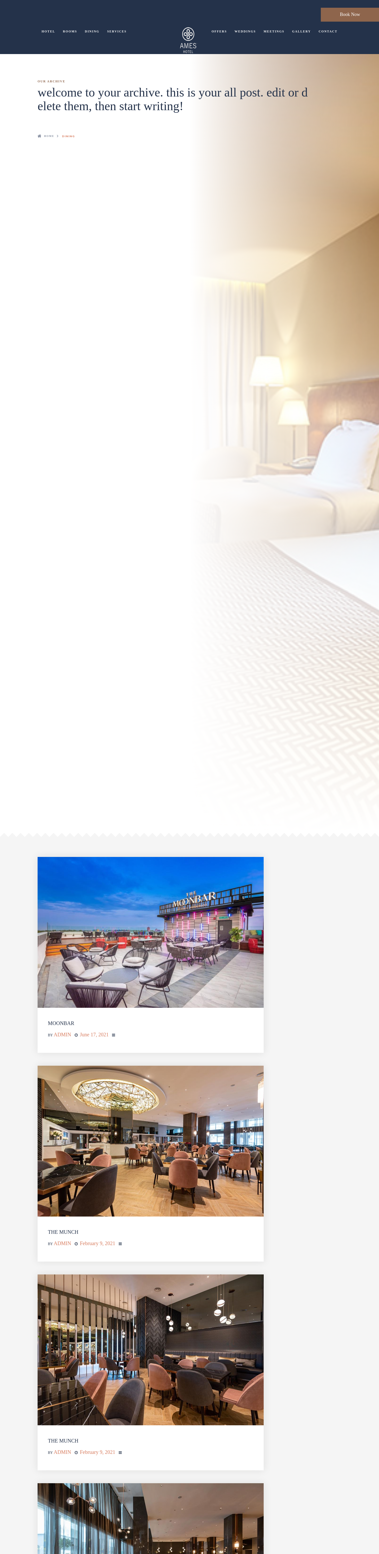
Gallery (301, 31)
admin (62, 1034)
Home (49, 136)
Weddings (245, 31)
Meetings (274, 31)
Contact (327, 31)
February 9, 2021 (97, 1243)
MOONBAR (61, 1023)
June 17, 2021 (94, 1034)
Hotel (48, 31)
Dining (92, 31)
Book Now (350, 14)
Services (117, 31)
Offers (219, 31)
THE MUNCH (63, 1232)
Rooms (70, 31)
